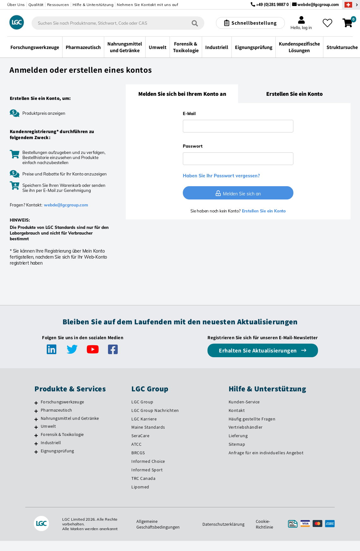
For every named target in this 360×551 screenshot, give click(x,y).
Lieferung (238, 435)
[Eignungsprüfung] (36, 452)
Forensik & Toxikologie (62, 434)
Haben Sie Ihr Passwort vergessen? (221, 176)
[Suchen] (195, 23)
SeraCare (140, 435)
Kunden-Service (244, 402)
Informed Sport (147, 470)
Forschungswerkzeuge (62, 402)
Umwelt (48, 426)
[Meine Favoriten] (327, 23)
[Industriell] (36, 443)
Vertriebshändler (246, 427)
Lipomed (140, 487)
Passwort (192, 146)
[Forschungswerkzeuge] (36, 403)
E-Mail (189, 113)
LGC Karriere (144, 419)
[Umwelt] (36, 427)
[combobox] (118, 23)
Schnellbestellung (254, 23)
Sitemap (237, 444)
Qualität (36, 4)
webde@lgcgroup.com (318, 4)
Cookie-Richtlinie (264, 524)
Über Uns (16, 4)
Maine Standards (148, 427)
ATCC (136, 444)
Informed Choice (148, 461)
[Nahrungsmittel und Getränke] (36, 419)
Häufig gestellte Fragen (252, 419)
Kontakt (237, 410)
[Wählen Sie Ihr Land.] (351, 4)
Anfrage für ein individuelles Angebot (266, 453)
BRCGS (138, 453)
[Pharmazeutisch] (36, 411)
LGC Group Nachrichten (155, 410)
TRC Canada (143, 478)
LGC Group (142, 402)
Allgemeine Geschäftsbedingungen (158, 524)
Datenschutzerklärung (223, 524)
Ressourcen (58, 4)
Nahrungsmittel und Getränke (70, 418)
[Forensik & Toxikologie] (36, 435)
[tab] (182, 93)
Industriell (51, 442)
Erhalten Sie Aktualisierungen (258, 350)
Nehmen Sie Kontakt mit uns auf (147, 4)
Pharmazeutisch (56, 410)
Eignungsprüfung (57, 451)
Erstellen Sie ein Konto (263, 210)
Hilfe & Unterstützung (93, 4)
